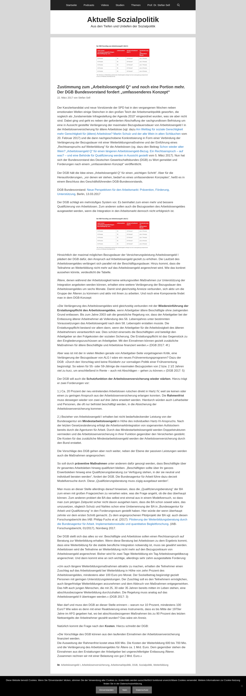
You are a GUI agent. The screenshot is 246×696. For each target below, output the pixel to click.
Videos (105, 5)
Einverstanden (106, 690)
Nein (124, 690)
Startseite (71, 5)
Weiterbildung (160, 665)
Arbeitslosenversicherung (96, 665)
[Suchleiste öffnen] (178, 5)
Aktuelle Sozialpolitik (123, 20)
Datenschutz (142, 690)
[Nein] (241, 686)
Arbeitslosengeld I (71, 665)
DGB (135, 665)
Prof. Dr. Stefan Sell (158, 5)
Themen (136, 5)
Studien (120, 5)
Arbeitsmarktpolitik (121, 665)
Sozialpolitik (145, 665)
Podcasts (89, 5)
